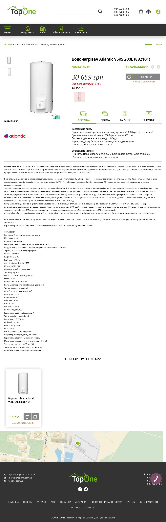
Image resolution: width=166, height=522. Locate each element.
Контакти (89, 507)
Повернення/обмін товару (106, 501)
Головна (8, 44)
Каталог (19, 44)
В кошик (146, 77)
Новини (27, 501)
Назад (158, 44)
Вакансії (75, 507)
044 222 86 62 (121, 8)
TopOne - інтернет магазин (80, 517)
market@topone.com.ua (20, 477)
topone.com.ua (16, 480)
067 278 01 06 (121, 15)
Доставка (80, 501)
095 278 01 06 (121, 11)
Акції (53, 501)
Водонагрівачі (57, 44)
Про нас (130, 501)
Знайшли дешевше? (137, 66)
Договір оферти (148, 501)
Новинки (65, 501)
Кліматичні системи (37, 44)
